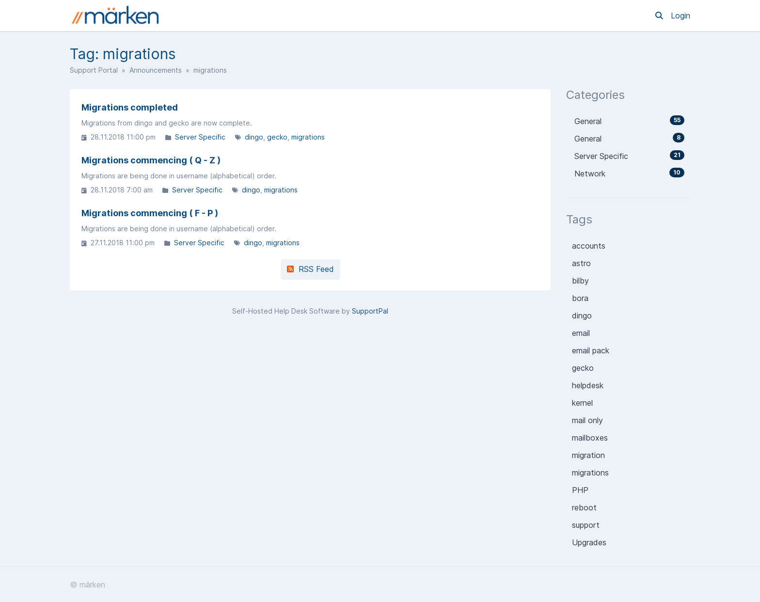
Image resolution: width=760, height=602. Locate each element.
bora (580, 298)
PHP (580, 490)
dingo (254, 137)
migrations (308, 137)
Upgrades (589, 542)
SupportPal (370, 311)
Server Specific (200, 137)
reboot (584, 507)
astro (581, 263)
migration (588, 455)
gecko (277, 137)
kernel (582, 403)
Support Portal (94, 70)
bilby (580, 280)
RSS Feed (310, 269)
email (581, 333)
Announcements (155, 70)
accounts (588, 246)
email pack (590, 350)
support (586, 525)
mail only (587, 420)
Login (680, 15)
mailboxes (590, 438)
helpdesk (587, 385)
